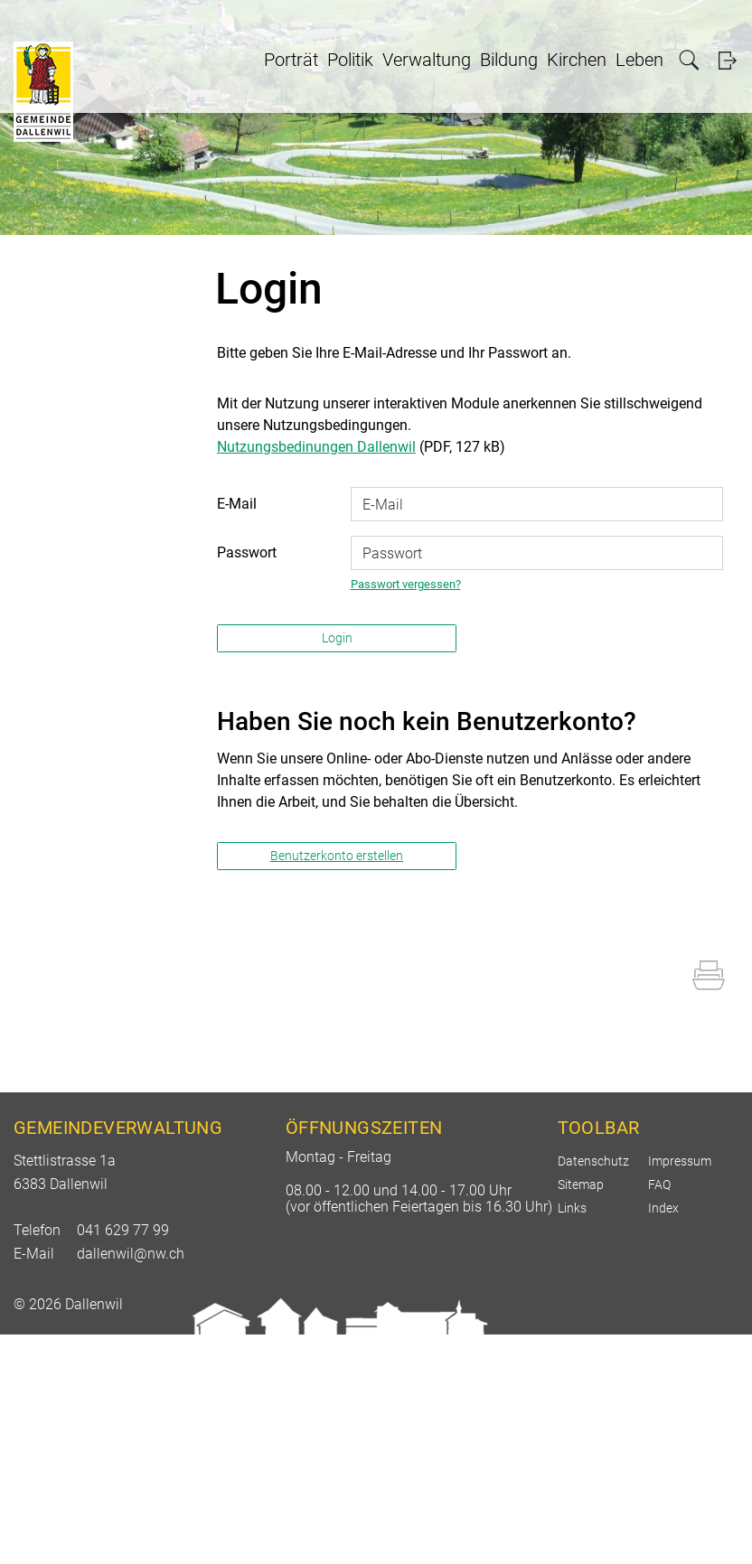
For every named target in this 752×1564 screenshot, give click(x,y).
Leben (639, 59)
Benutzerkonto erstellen (336, 855)
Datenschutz (593, 1161)
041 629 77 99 (123, 1230)
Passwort (247, 552)
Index (663, 1208)
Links (572, 1208)
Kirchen (576, 59)
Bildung (509, 59)
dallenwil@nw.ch (130, 1253)
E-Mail (237, 503)
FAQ (659, 1184)
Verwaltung (426, 59)
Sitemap (581, 1184)
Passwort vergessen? (406, 584)
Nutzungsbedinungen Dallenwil (316, 446)
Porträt (291, 59)
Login (727, 60)
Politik (350, 59)
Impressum (679, 1161)
